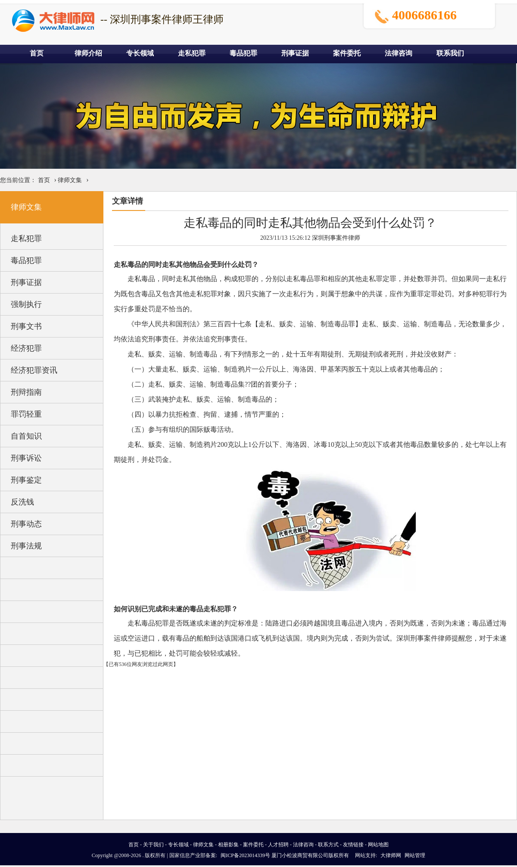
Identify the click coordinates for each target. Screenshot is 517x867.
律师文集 (70, 180)
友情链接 (353, 845)
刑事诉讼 (26, 458)
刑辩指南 (26, 392)
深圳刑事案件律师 (336, 238)
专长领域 (140, 53)
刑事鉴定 (26, 480)
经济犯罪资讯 (34, 370)
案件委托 (347, 53)
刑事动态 (26, 524)
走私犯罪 (192, 53)
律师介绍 (88, 53)
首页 (37, 53)
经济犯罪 (26, 348)
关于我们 (153, 845)
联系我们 (450, 53)
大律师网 (390, 855)
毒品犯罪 (243, 53)
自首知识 (26, 436)
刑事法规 (26, 546)
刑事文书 (26, 326)
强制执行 (26, 304)
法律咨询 (398, 53)
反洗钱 (22, 502)
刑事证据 (295, 53)
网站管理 (415, 855)
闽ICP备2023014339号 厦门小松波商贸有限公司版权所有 (285, 855)
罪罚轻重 (26, 414)
